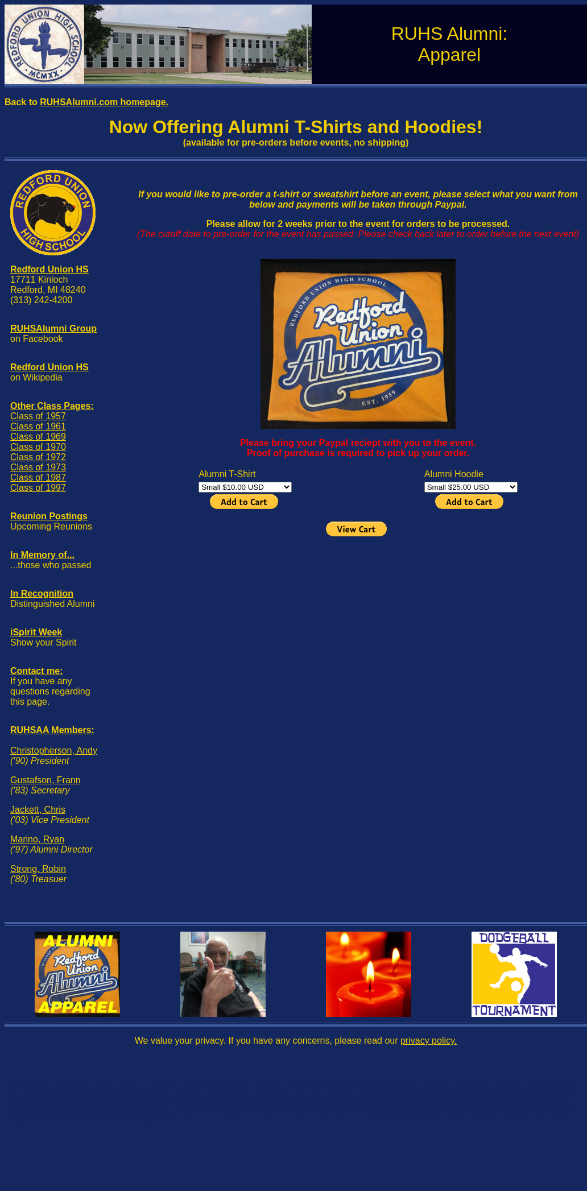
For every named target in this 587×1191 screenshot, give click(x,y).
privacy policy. (428, 1040)
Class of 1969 (38, 436)
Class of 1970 (38, 447)
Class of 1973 (38, 467)
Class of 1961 (38, 426)
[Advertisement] (358, 618)
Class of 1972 (38, 457)
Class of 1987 (38, 477)
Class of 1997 (38, 488)
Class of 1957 (38, 416)
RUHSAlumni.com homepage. (104, 102)
